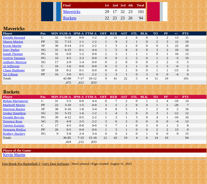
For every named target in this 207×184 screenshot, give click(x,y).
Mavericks (71, 11)
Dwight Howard (14, 37)
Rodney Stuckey (14, 133)
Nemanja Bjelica (14, 129)
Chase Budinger (14, 70)
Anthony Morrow (15, 62)
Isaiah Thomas (13, 54)
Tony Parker (11, 50)
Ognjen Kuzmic (14, 125)
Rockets (69, 18)
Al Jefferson (11, 66)
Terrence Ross (12, 121)
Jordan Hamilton (14, 113)
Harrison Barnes (14, 109)
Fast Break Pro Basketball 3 (21, 164)
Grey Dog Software (55, 164)
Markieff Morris (14, 105)
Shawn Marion (13, 41)
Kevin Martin (12, 46)
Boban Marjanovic (15, 101)
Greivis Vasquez (14, 58)
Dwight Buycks (13, 117)
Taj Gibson (10, 74)
